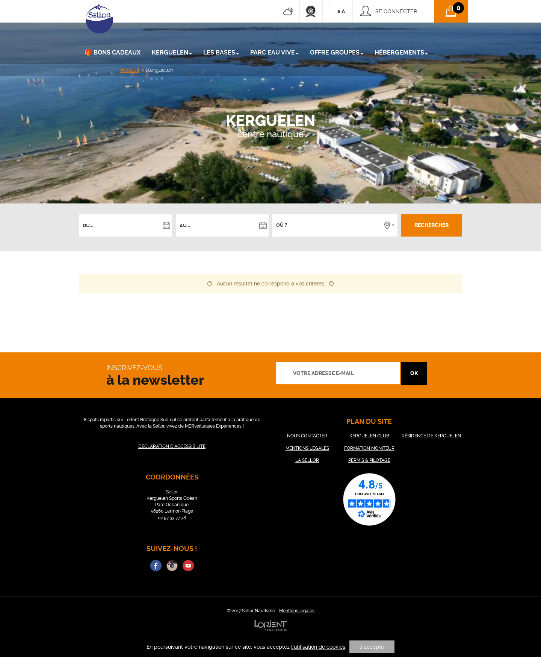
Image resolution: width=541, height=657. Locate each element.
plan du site (369, 421)
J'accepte (372, 647)
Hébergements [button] (401, 52)
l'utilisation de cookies (318, 647)
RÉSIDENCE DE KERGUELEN (431, 436)
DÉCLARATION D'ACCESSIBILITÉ (172, 446)
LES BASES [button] (221, 52)
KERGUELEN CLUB (369, 436)
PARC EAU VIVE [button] (274, 52)
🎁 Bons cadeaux (113, 52)
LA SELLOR (307, 460)
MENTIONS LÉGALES (307, 448)
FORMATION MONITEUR (369, 448)
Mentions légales (296, 610)
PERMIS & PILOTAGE (369, 460)
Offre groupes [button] (336, 52)
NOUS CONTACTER (307, 436)
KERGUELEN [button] (172, 52)
